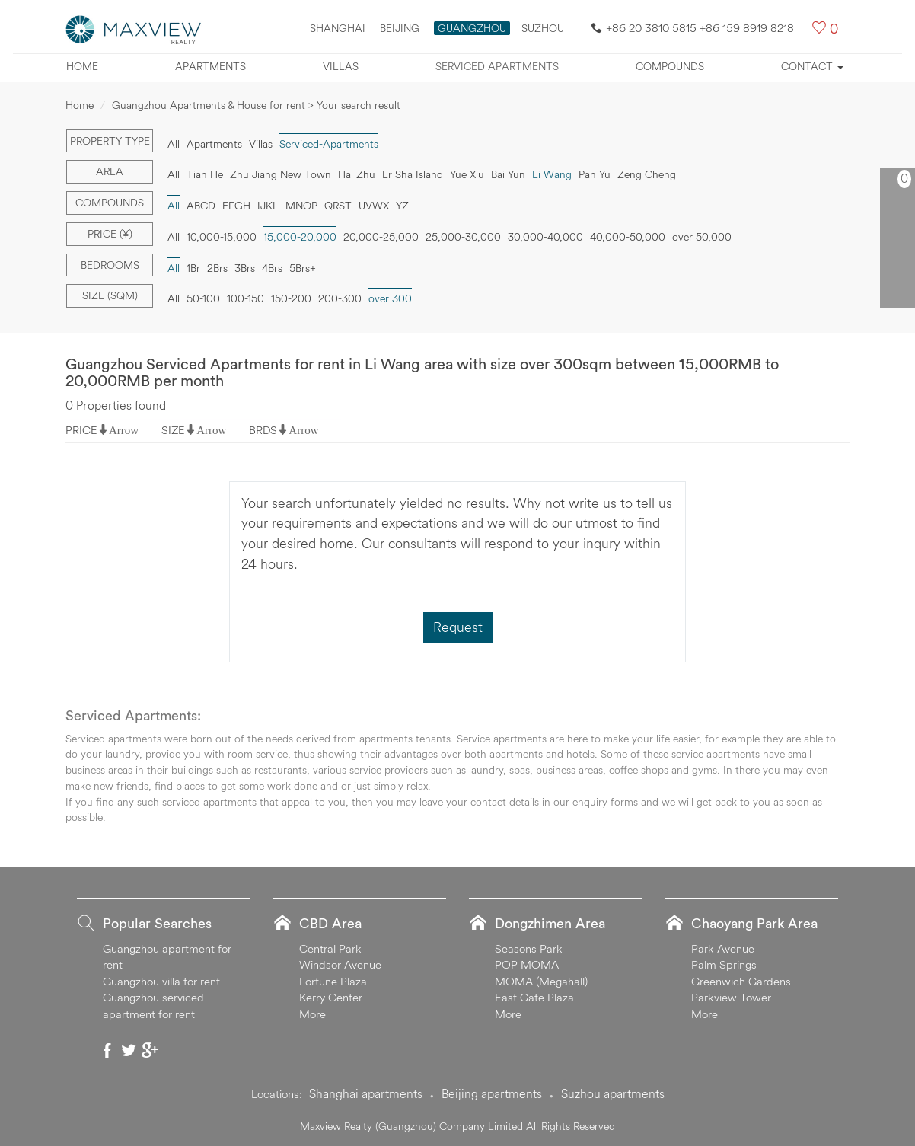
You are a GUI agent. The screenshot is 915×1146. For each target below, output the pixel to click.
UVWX (374, 205)
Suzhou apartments (613, 1093)
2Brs (217, 268)
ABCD (201, 205)
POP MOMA (527, 964)
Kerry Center (330, 997)
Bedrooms (110, 265)
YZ (402, 205)
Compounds (670, 66)
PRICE (81, 430)
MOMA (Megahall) (541, 981)
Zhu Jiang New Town (280, 174)
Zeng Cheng (646, 174)
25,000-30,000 (463, 237)
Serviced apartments (497, 66)
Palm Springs (724, 964)
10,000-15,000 (222, 237)
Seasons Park (529, 948)
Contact (812, 66)
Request (458, 627)
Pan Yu (595, 174)
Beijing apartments (492, 1093)
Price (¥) (110, 234)
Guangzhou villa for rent (161, 981)
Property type (110, 141)
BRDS (263, 430)
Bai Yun (508, 174)
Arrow (124, 430)
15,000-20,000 (299, 237)
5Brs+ (302, 268)
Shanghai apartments (365, 1093)
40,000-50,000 (627, 237)
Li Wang (552, 174)
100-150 (245, 298)
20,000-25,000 (381, 237)
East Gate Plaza (534, 997)
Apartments (210, 66)
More (312, 1014)
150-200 (291, 298)
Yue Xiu (467, 174)
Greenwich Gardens (741, 981)
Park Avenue (722, 948)
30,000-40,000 (545, 237)
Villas (341, 66)
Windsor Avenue (340, 964)
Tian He (205, 174)
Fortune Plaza (333, 981)
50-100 (203, 298)
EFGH (236, 205)
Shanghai (337, 28)
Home (82, 66)
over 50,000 (702, 237)
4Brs (272, 268)
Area (109, 171)
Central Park (330, 948)
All (173, 144)
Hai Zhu (356, 174)
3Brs (244, 268)
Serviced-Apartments (328, 144)
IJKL (268, 205)
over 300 (390, 298)
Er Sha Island (412, 174)
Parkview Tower (731, 997)
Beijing (399, 28)
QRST (338, 205)
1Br (193, 268)
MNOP (301, 205)
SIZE (173, 430)
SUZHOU (542, 28)
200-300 (340, 298)
